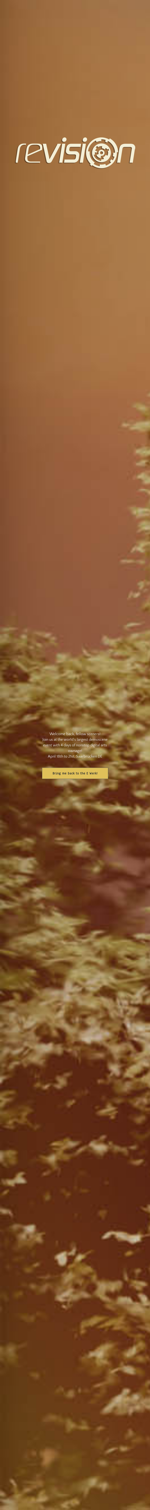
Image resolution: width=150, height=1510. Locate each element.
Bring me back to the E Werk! (75, 773)
